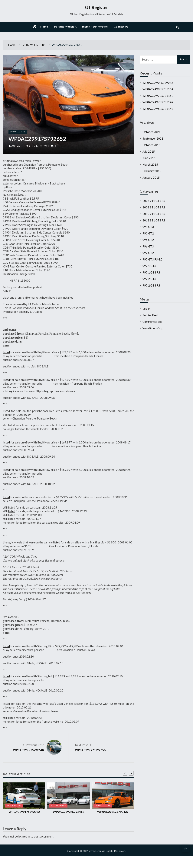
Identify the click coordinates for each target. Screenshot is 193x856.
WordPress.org (152, 328)
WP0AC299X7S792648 (28, 750)
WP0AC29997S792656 (90, 750)
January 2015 (151, 177)
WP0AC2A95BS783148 (157, 108)
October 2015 (151, 145)
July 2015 (148, 151)
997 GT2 (148, 252)
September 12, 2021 (38, 146)
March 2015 (150, 164)
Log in (146, 308)
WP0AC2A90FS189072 (157, 82)
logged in (24, 836)
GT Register (96, 7)
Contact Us (121, 26)
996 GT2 (148, 239)
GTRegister (17, 146)
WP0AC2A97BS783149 (157, 102)
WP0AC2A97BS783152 (157, 95)
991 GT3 (148, 226)
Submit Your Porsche (95, 26)
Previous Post (35, 745)
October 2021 (151, 132)
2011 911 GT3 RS (153, 220)
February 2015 (151, 171)
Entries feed (150, 315)
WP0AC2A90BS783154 (157, 89)
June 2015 (148, 158)
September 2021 (152, 138)
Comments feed (152, 321)
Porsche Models (64, 26)
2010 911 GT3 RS (153, 213)
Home (44, 26)
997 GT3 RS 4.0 (152, 259)
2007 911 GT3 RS (34, 45)
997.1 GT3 (149, 265)
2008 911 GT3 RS (153, 207)
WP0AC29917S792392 (24, 811)
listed (6, 352)
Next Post (81, 745)
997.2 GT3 (149, 278)
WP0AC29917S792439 (112, 811)
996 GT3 (148, 246)
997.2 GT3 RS (151, 285)
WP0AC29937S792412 (68, 811)
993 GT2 (148, 233)
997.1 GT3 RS (151, 272)
